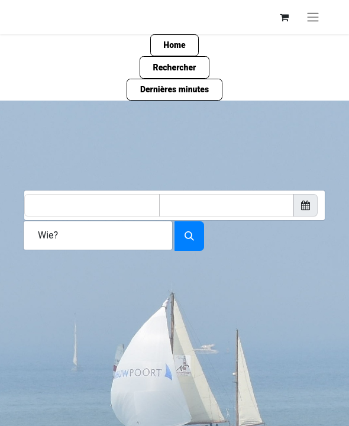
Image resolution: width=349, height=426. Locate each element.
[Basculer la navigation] (312, 17)
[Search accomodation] (189, 236)
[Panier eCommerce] (284, 17)
